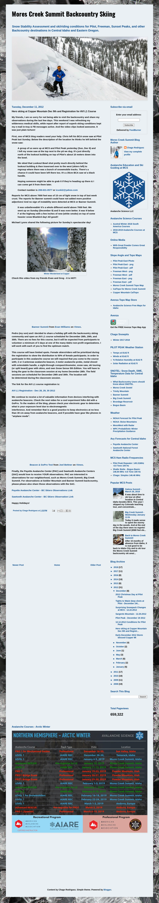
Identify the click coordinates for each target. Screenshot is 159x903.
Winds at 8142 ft (121, 356)
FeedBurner (135, 130)
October (120, 646)
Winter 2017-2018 (121, 340)
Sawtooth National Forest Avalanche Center (125, 449)
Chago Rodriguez (135, 147)
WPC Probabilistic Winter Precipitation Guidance (125, 430)
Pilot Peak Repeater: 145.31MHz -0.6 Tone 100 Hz (128, 464)
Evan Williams (62, 327)
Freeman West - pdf (122, 275)
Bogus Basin (119, 405)
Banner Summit (40, 327)
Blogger (107, 890)
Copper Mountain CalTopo (126, 292)
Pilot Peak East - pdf (123, 268)
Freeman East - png (122, 278)
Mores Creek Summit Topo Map (128, 285)
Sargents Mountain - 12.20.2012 (131, 614)
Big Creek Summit (122, 398)
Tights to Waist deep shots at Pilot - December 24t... (130, 602)
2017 (116, 571)
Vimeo (77, 327)
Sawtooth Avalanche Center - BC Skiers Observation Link (42, 496)
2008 (116, 684)
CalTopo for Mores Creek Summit (129, 289)
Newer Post (18, 565)
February (120, 663)
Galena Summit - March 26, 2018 (133, 490)
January (120, 667)
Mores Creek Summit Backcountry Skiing (63, 13)
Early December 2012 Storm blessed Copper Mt (129, 636)
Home (57, 565)
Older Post (95, 565)
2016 (116, 575)
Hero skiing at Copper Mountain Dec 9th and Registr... (131, 629)
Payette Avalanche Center (125, 444)
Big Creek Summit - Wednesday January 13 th (135, 514)
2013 (116, 583)
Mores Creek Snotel (122, 387)
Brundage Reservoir (123, 402)
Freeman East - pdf (122, 282)
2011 (116, 672)
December (121, 591)
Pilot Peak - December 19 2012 (130, 618)
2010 (116, 676)
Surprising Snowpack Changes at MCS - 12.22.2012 (131, 608)
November (121, 642)
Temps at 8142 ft (121, 353)
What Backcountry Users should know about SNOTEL (129, 383)
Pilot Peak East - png (123, 264)
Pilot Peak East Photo (123, 261)
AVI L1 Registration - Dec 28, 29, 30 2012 (33, 390)
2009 (116, 680)
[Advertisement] (57, 539)
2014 (116, 579)
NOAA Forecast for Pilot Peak (127, 418)
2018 (116, 567)
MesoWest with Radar (123, 425)
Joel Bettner (65, 464)
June (118, 650)
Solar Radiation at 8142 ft (125, 363)
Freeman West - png (123, 271)
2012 (116, 587)
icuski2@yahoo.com (67, 190)
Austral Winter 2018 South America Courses (126, 225)
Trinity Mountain (121, 391)
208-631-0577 (45, 190)
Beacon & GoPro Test (41, 464)
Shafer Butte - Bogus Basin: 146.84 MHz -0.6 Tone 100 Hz (127, 470)
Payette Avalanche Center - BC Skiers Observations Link (42, 490)
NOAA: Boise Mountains (125, 422)
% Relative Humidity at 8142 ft (127, 360)
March (119, 659)
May (118, 655)
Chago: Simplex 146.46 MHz (126, 475)
